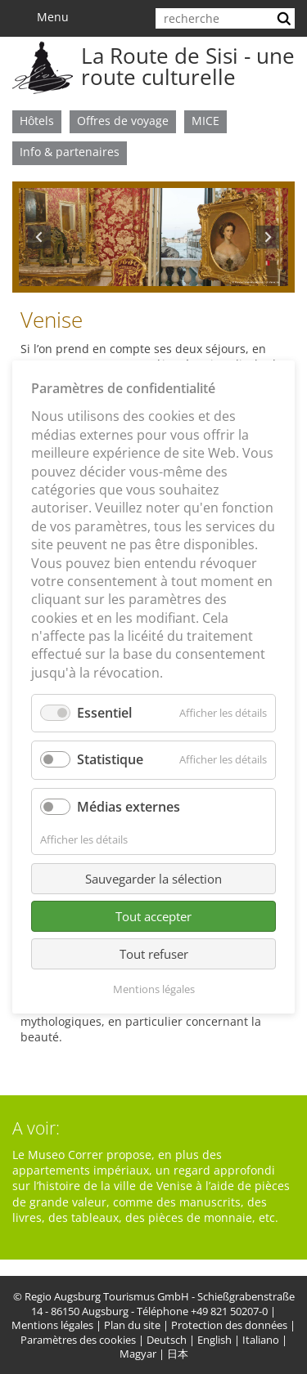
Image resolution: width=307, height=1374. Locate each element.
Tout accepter (153, 916)
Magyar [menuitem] (138, 1354)
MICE (205, 120)
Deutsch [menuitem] (167, 1340)
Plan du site (132, 1325)
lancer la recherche (286, 18)
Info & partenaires (70, 151)
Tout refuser (154, 954)
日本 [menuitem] (177, 1354)
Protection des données (229, 1325)
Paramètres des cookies (78, 1340)
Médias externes (128, 807)
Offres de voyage (123, 120)
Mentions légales (52, 1325)
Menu (45, 17)
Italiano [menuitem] (260, 1340)
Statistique (110, 759)
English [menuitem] (214, 1340)
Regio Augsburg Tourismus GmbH (107, 1297)
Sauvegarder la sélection (153, 878)
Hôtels (37, 120)
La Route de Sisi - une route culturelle (188, 66)
